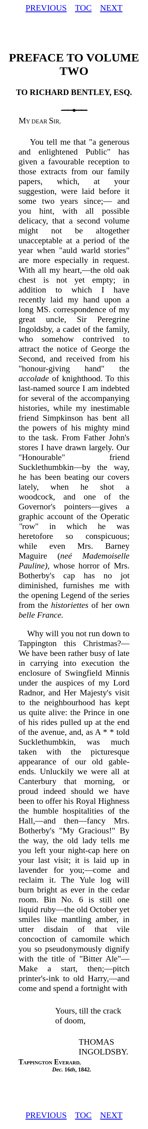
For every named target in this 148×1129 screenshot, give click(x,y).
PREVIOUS (46, 8)
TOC (83, 8)
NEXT (111, 8)
